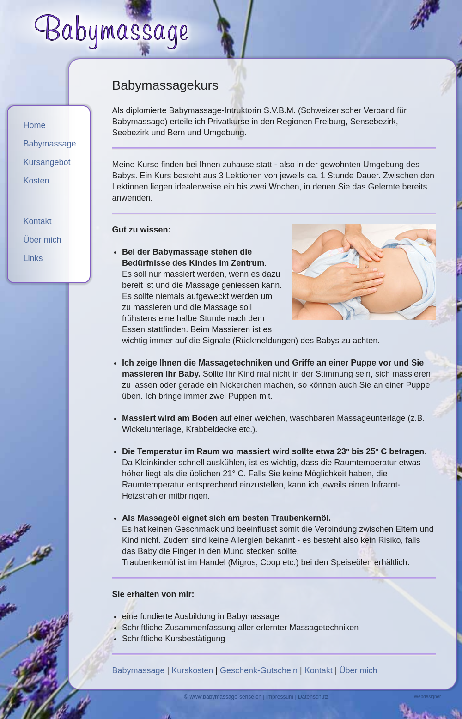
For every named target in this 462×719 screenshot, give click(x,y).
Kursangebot (47, 162)
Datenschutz (313, 697)
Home (35, 125)
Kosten (36, 180)
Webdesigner (427, 696)
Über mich (358, 670)
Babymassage (138, 670)
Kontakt (318, 670)
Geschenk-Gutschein (259, 670)
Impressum (279, 697)
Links (33, 258)
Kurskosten (192, 670)
